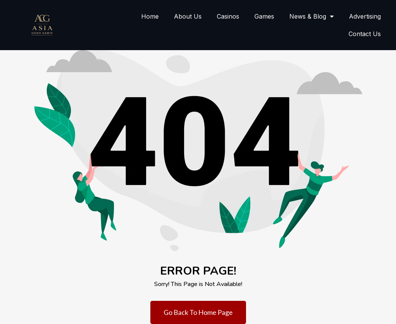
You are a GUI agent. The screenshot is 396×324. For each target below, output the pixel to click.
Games (264, 16)
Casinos (228, 16)
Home (150, 16)
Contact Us (365, 34)
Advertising (365, 16)
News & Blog (311, 16)
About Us (188, 16)
